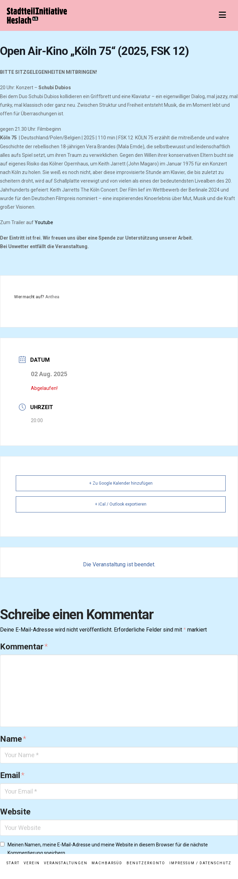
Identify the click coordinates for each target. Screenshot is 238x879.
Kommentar (24, 646)
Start (13, 863)
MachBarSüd (107, 863)
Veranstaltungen (65, 863)
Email (12, 775)
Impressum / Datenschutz (200, 863)
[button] (222, 15)
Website (15, 812)
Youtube (44, 222)
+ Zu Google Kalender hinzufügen (121, 483)
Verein (32, 863)
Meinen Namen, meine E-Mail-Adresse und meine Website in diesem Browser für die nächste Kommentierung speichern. (108, 849)
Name (13, 739)
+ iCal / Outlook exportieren (120, 504)
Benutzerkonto (146, 863)
